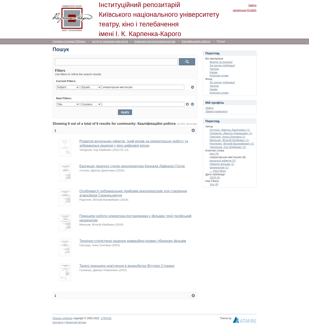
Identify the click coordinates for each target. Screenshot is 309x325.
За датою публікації (222, 65)
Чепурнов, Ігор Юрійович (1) (228, 147)
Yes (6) (214, 184)
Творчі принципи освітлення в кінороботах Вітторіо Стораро (126, 266)
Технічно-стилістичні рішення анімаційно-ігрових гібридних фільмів (132, 241)
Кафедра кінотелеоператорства (154, 41)
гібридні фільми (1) (222, 164)
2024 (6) (215, 177)
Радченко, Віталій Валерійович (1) (232, 143)
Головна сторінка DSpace (69, 41)
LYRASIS (106, 318)
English (251, 10)
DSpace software (62, 318)
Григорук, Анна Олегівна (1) (227, 136)
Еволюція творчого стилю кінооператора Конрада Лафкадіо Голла (132, 166)
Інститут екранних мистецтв (110, 41)
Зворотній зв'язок (75, 322)
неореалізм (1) (219, 167)
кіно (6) (214, 153)
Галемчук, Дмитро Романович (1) (231, 133)
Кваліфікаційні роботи (196, 41)
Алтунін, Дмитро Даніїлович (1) (230, 129)
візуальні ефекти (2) (223, 160)
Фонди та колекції (221, 62)
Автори (214, 68)
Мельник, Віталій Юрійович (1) (229, 140)
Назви (214, 72)
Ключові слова (219, 75)
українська (240, 10)
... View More (218, 170)
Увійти (252, 5)
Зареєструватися (216, 111)
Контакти (58, 322)
